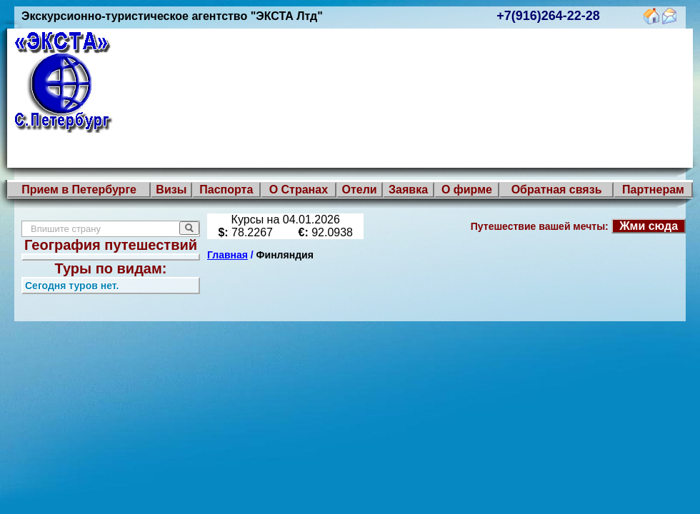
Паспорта (226, 189)
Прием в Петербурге (78, 189)
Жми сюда (648, 226)
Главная (227, 255)
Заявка (408, 189)
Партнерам (653, 189)
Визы (171, 189)
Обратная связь (556, 189)
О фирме (466, 189)
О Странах (298, 189)
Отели (358, 189)
